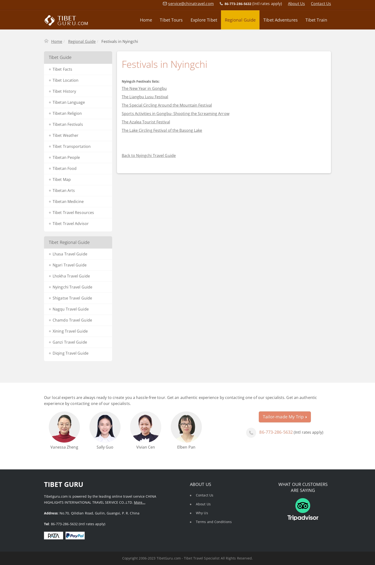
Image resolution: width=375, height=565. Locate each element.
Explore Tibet (204, 20)
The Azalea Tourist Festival (146, 122)
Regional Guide (240, 20)
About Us (296, 3)
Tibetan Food (65, 168)
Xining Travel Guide (70, 331)
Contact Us (321, 3)
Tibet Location (65, 80)
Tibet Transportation (72, 146)
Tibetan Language (69, 102)
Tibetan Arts (64, 190)
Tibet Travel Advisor (71, 223)
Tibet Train (316, 20)
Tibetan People (66, 157)
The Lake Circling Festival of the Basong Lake (162, 130)
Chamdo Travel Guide (72, 320)
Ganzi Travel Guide (70, 342)
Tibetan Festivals (68, 124)
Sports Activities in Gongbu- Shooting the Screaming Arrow (175, 113)
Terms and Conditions (214, 521)
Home (146, 20)
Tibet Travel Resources (73, 212)
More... (139, 502)
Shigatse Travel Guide (72, 298)
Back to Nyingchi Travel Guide (149, 155)
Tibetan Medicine (68, 201)
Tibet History (64, 91)
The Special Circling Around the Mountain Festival (167, 105)
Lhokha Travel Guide (71, 276)
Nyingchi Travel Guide (72, 287)
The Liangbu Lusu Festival (145, 96)
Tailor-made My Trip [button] (285, 417)
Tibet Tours (171, 20)
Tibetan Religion (67, 113)
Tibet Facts (62, 69)
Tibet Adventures (280, 20)
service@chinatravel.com (191, 3)
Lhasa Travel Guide (70, 254)
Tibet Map (62, 179)
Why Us (202, 513)
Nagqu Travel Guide (71, 309)
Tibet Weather (65, 135)
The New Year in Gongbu (144, 88)
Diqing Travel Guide (70, 353)
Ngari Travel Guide (70, 265)
